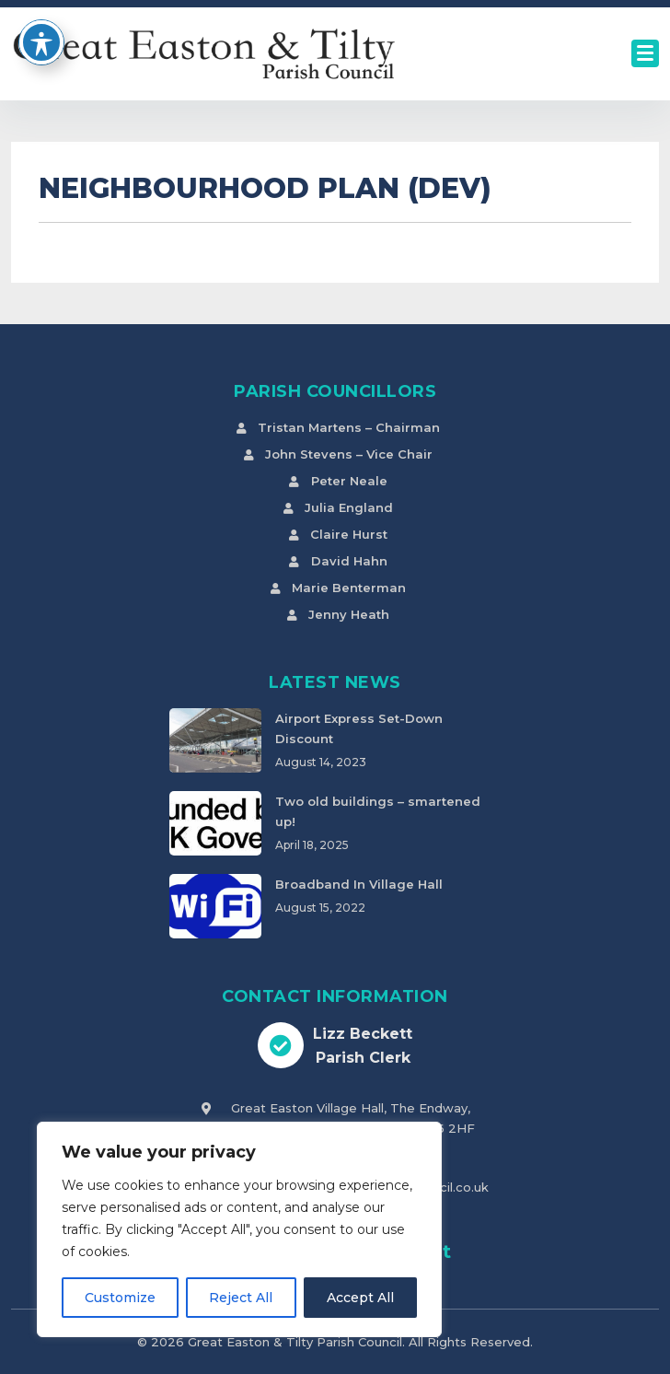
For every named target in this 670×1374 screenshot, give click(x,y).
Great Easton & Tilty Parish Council (295, 1341)
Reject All (240, 1297)
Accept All (360, 1297)
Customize (120, 1297)
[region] (239, 1229)
